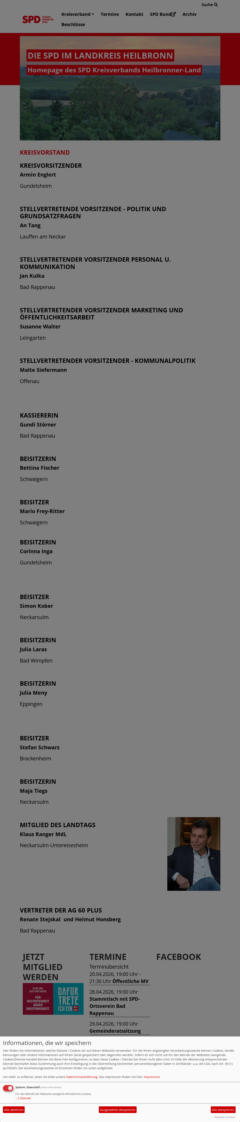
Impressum (152, 1077)
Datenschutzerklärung (81, 1077)
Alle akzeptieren (223, 1110)
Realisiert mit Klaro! (225, 1117)
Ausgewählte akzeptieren (117, 1110)
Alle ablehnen (14, 1110)
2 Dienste (23, 1098)
